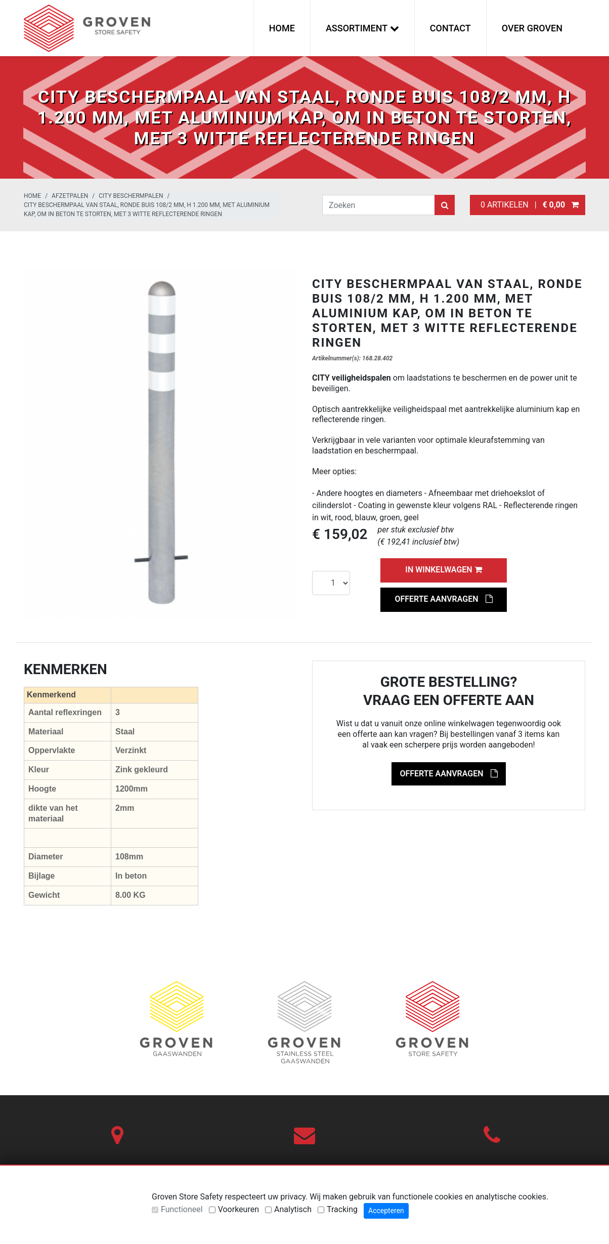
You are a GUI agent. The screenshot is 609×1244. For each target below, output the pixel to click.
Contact (450, 28)
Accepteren (386, 1211)
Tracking (342, 1209)
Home (282, 28)
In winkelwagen (443, 569)
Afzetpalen (70, 195)
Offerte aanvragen (443, 599)
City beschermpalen (131, 195)
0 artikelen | (527, 205)
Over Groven (532, 28)
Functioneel (182, 1209)
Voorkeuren (238, 1209)
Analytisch (293, 1209)
